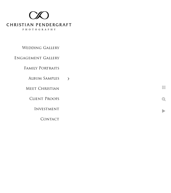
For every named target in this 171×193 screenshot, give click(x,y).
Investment (46, 109)
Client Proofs (44, 99)
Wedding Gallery (40, 48)
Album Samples (44, 79)
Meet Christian (42, 89)
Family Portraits (41, 68)
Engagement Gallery (36, 58)
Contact (49, 119)
